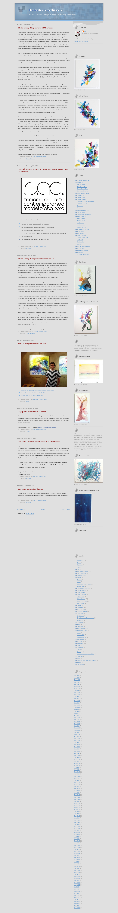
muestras (28, 248)
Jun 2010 (77, 813)
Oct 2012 (77, 761)
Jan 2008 (77, 874)
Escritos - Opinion (82, 611)
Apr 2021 (77, 675)
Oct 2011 (77, 786)
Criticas (79, 605)
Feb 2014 (77, 740)
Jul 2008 (76, 861)
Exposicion (80, 620)
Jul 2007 (76, 887)
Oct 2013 (77, 749)
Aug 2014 (77, 730)
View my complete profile (81, 41)
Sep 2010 (77, 807)
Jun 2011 (77, 793)
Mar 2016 (77, 692)
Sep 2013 (77, 751)
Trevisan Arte (81, 248)
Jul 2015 (76, 709)
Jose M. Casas (81, 220)
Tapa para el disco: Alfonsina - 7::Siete (32, 411)
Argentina (80, 565)
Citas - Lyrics (80, 596)
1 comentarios (42, 156)
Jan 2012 (77, 780)
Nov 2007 (77, 878)
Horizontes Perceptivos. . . (45, 10)
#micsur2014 (80, 560)
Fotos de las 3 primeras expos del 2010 (32, 344)
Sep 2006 (77, 908)
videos (79, 662)
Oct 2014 (77, 726)
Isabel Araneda (81, 216)
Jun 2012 (77, 770)
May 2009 (77, 841)
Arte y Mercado (81, 573)
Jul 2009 (76, 836)
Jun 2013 (77, 753)
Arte (78, 569)
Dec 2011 (77, 782)
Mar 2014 (77, 738)
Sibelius (79, 244)
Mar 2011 (77, 797)
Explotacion (80, 616)
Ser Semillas (80, 242)
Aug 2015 (77, 707)
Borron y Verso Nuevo (83, 193)
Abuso (79, 562)
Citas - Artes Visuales (83, 588)
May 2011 (77, 795)
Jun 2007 (77, 889)
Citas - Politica (81, 599)
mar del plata (80, 635)
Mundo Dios (80, 231)
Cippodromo (80, 195)
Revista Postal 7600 (82, 237)
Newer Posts (21, 509)
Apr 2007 (77, 893)
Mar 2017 (77, 680)
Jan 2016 (77, 696)
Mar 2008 (77, 870)
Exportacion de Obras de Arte (85, 618)
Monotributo (80, 639)
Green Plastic (81, 212)
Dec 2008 (77, 851)
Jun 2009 (77, 839)
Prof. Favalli (80, 233)
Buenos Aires (81, 586)
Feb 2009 (77, 847)
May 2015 (77, 713)
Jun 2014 (77, 732)
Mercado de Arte (81, 637)
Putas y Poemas (81, 235)
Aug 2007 (77, 885)
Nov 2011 (77, 784)
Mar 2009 (77, 845)
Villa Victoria (80, 664)
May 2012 (77, 772)
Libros (79, 632)
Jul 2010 (76, 811)
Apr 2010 (77, 818)
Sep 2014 (77, 728)
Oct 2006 (77, 905)
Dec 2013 (77, 744)
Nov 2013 (77, 746)
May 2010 (77, 816)
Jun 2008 (77, 864)
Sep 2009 (77, 832)
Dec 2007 (77, 876)
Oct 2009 (77, 830)
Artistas (79, 577)
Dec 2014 (77, 721)
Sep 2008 (77, 857)
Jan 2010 (77, 824)
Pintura (79, 649)
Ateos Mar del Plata (82, 189)
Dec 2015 (77, 698)
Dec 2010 (77, 803)
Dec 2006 (77, 901)
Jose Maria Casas (82, 630)
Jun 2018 (77, 677)
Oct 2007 (77, 880)
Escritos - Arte (81, 609)
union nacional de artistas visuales (86, 660)
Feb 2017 (77, 682)
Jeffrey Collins (81, 218)
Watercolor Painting (82, 250)
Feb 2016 (77, 694)
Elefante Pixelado (82, 203)
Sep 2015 (77, 705)
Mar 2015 (77, 717)
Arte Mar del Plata (82, 187)
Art (78, 567)
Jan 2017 (77, 684)
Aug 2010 (77, 809)
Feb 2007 (77, 897)
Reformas (80, 656)
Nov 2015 (77, 701)
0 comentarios (42, 246)
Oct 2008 (77, 855)
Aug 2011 (77, 790)
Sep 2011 (77, 788)
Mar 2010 (77, 820)
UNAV (79, 658)
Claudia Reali (81, 197)
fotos (27, 401)
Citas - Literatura (82, 594)
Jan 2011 (77, 801)
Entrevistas (80, 607)
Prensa (79, 652)
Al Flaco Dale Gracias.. (83, 180)
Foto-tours (80, 622)
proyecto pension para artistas (85, 654)
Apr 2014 (77, 736)
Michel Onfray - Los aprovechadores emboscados (36, 259)
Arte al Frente (81, 184)
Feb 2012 (77, 778)
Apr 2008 (77, 868)
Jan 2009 (77, 849)
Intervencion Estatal (82, 628)
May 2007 (77, 891)
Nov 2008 (77, 853)
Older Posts (66, 509)
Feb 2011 (77, 799)
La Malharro (80, 222)
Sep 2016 (77, 686)
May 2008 (77, 866)
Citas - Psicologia (82, 601)
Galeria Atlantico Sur (83, 210)
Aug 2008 (77, 859)
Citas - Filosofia (30, 159)
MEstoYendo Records (83, 229)
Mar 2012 (77, 776)
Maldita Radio (81, 225)
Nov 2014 (77, 724)
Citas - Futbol (81, 592)
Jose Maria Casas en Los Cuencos (30, 489)
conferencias (80, 603)
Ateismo (79, 579)
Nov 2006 (77, 903)
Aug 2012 (77, 765)
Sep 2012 (77, 763)
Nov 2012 (77, 759)
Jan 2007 (77, 899)
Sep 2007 (77, 883)
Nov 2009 (77, 828)
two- (85, 31)
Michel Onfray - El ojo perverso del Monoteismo (35, 28)
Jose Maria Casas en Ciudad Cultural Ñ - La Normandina (39, 442)
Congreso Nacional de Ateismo (86, 201)
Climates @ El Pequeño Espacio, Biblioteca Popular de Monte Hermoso (37, 390)
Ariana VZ (80, 182)
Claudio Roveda (81, 199)
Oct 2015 (77, 703)
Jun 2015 (77, 711)
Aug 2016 (77, 688)
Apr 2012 (77, 774)
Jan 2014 (77, 742)
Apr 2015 (77, 715)
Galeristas (80, 626)
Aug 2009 (77, 834)
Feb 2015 (77, 719)
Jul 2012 (76, 767)
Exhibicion (80, 613)
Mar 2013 (77, 755)
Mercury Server (81, 227)
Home (43, 509)
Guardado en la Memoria (84, 214)
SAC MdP (80, 239)
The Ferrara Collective (83, 246)
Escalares (80, 206)
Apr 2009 (77, 843)
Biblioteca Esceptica (82, 191)
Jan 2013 (77, 757)
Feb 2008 (77, 872)
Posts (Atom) (30, 514)
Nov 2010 (77, 805)
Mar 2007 (77, 895)
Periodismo (80, 647)
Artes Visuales (81, 575)
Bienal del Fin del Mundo (84, 584)
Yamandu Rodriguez (83, 254)
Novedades (80, 643)
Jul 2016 (76, 690)
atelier (79, 582)
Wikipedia (80, 252)
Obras (28, 431)
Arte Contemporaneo (83, 571)
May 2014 (77, 734)
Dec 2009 (77, 826)
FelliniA (79, 208)
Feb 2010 (77, 822)
